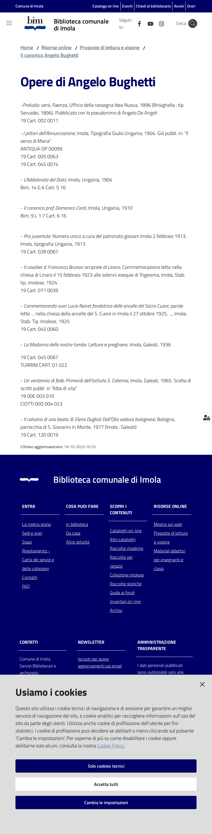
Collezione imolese (127, 574)
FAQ (26, 586)
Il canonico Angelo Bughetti (49, 55)
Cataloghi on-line (126, 530)
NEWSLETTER (91, 642)
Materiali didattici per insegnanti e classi (169, 559)
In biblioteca (77, 524)
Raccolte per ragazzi (121, 561)
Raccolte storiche (126, 583)
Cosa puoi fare (82, 506)
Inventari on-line (125, 601)
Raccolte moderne (126, 548)
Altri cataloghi (123, 539)
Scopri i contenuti (121, 509)
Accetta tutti (106, 784)
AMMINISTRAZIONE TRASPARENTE (156, 645)
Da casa (73, 533)
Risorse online (56, 47)
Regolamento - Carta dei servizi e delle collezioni (38, 559)
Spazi (27, 542)
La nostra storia (36, 524)
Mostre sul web (168, 524)
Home (26, 47)
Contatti (29, 577)
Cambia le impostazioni (106, 802)
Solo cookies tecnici (106, 766)
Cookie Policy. (111, 745)
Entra (28, 506)
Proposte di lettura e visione (109, 47)
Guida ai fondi (122, 592)
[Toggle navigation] (9, 23)
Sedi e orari (32, 533)
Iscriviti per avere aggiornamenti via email (100, 662)
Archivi (116, 610)
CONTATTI (29, 642)
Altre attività (77, 542)
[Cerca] (192, 23)
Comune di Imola (29, 6)
